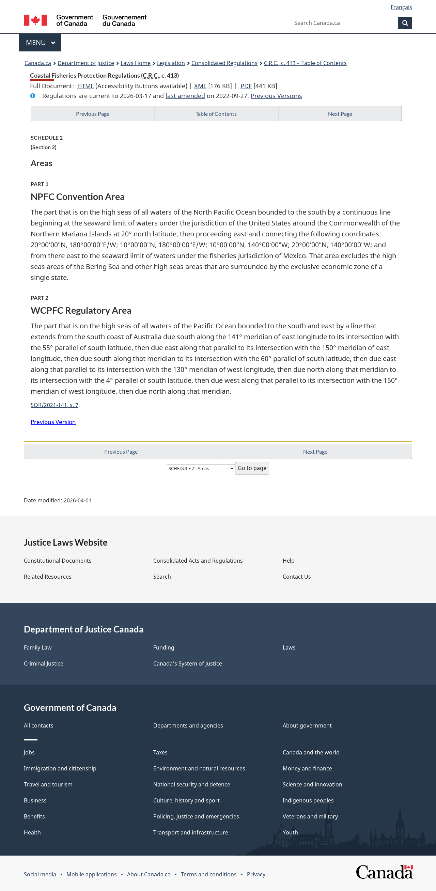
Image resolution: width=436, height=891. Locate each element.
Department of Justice (86, 63)
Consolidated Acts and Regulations (198, 560)
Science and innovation (312, 784)
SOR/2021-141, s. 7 (54, 405)
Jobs (29, 752)
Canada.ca (38, 63)
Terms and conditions (209, 874)
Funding (163, 647)
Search (162, 576)
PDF (246, 86)
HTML (85, 86)
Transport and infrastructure (190, 832)
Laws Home (136, 63)
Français (401, 7)
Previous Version (53, 422)
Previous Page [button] (92, 113)
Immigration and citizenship (60, 768)
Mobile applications (91, 874)
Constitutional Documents (58, 560)
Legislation (171, 63)
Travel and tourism (48, 784)
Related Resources (48, 576)
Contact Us (297, 576)
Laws (289, 647)
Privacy (256, 874)
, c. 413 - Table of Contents (305, 63)
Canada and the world (311, 752)
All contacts (38, 725)
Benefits (34, 816)
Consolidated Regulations (224, 63)
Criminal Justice (43, 663)
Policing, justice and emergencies (196, 816)
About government (307, 725)
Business (35, 800)
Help (289, 560)
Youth (290, 832)
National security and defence (191, 784)
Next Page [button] (340, 113)
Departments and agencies (188, 725)
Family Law (38, 647)
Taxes (160, 752)
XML (200, 86)
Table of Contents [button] (216, 113)
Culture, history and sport (186, 800)
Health (32, 832)
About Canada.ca (149, 874)
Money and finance (307, 768)
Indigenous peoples (308, 800)
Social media (40, 874)
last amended (185, 96)
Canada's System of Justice (187, 663)
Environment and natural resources (199, 768)
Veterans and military (310, 816)
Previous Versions (276, 96)
